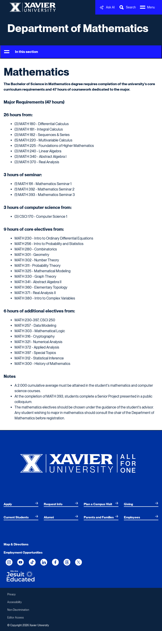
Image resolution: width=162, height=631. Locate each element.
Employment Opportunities (23, 552)
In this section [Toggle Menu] (21, 51)
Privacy (11, 594)
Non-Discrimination (18, 609)
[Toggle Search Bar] (127, 7)
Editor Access (15, 617)
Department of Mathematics (77, 28)
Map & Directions (16, 544)
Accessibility (14, 602)
